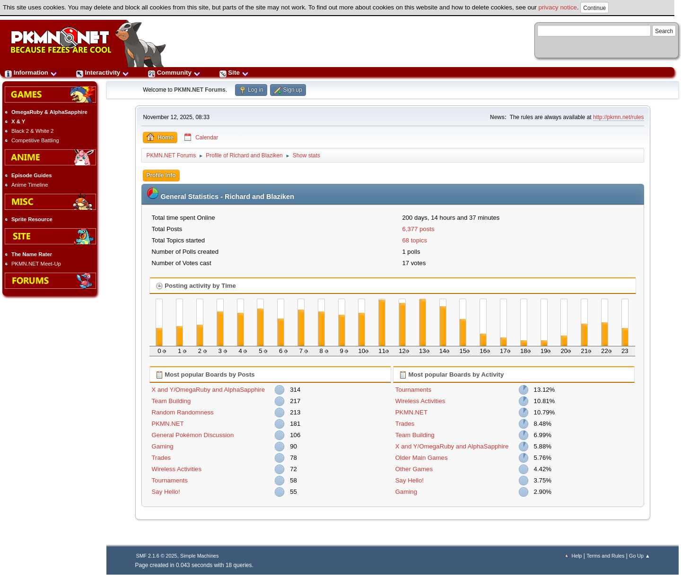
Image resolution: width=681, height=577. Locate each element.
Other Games (414, 469)
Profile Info (161, 175)
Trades (161, 457)
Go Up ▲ (639, 556)
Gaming (163, 446)
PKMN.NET (168, 423)
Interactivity (102, 72)
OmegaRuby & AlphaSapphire (49, 112)
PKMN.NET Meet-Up (36, 264)
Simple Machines (199, 556)
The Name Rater (31, 254)
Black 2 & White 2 (32, 131)
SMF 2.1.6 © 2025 (156, 556)
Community (174, 72)
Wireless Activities (177, 469)
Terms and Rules (605, 556)
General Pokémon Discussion (193, 435)
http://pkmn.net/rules (618, 117)
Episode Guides (31, 175)
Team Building (171, 401)
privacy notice (558, 7)
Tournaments (170, 480)
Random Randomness (183, 412)
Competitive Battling (35, 140)
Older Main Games (421, 457)
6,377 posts (418, 229)
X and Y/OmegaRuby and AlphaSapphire (208, 389)
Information (31, 72)
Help (577, 556)
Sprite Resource (31, 219)
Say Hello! (166, 491)
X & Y (18, 121)
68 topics (414, 240)
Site (234, 72)
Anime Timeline (29, 185)
